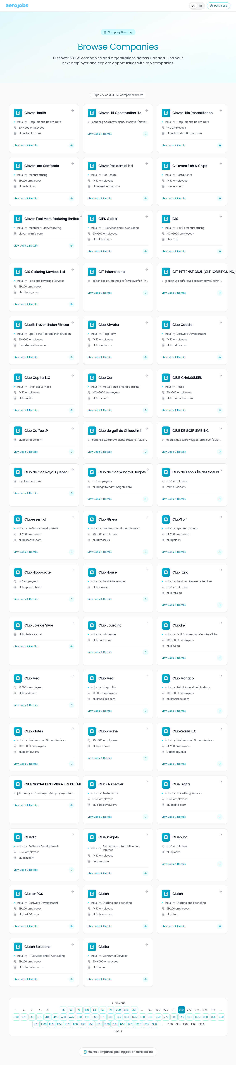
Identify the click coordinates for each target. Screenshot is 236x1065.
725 (150, 1017)
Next (118, 1031)
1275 (130, 1024)
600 (110, 1017)
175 (110, 1010)
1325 (146, 1024)
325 (24, 1017)
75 (78, 1010)
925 (213, 1017)
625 (118, 1017)
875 (197, 1017)
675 (134, 1017)
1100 (75, 1024)
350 (32, 1017)
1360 (170, 1024)
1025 (51, 1024)
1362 (185, 1024)
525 (87, 1017)
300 (16, 1017)
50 (71, 1010)
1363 (193, 1024)
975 (36, 1024)
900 (205, 1017)
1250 (122, 1024)
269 (158, 1010)
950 (221, 1017)
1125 (83, 1024)
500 (79, 1017)
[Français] (197, 6)
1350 (154, 1024)
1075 (67, 1024)
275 (205, 1010)
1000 (44, 1024)
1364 (201, 1024)
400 (47, 1017)
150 (102, 1010)
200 (118, 1010)
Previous (118, 1003)
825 (182, 1017)
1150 (91, 1024)
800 (173, 1017)
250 (134, 1010)
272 (181, 1010)
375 (40, 1017)
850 (189, 1017)
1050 (59, 1024)
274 (197, 1010)
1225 (114, 1024)
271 (173, 1010)
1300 (138, 1024)
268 (150, 1010)
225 (126, 1010)
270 (165, 1010)
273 (189, 1010)
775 (166, 1017)
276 (213, 1010)
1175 (99, 1024)
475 (71, 1017)
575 (103, 1017)
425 (55, 1017)
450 (63, 1017)
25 (63, 1010)
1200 (107, 1024)
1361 (178, 1024)
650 (126, 1017)
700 (142, 1017)
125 (95, 1010)
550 (95, 1017)
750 (158, 1017)
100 (87, 1010)
